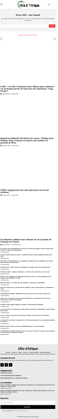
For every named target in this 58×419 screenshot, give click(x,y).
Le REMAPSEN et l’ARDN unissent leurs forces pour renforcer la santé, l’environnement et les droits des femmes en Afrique (27, 331)
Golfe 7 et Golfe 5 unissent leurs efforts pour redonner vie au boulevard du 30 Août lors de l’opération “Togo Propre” (27, 88)
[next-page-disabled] (54, 39)
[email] (27, 402)
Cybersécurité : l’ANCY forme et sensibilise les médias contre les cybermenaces (25, 267)
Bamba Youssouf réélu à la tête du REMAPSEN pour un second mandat (22, 326)
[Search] (52, 26)
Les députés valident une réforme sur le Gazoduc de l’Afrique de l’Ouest (25, 240)
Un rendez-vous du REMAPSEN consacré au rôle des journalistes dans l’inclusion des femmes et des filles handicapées (26, 249)
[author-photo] (1, 94)
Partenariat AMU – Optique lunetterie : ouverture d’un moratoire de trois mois (24, 272)
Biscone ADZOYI (6, 93)
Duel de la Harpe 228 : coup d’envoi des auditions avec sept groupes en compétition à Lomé (27, 288)
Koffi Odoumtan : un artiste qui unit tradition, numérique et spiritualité (22, 282)
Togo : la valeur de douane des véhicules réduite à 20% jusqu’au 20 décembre (24, 315)
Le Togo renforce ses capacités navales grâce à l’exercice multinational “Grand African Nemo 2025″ (27, 309)
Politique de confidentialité (20, 410)
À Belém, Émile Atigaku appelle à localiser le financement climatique (21, 304)
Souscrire (28, 407)
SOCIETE (2, 388)
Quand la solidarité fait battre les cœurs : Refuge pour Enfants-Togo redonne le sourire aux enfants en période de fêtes (26, 140)
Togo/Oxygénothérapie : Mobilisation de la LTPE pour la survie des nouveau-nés (25, 293)
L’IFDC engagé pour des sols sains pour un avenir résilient (24, 191)
